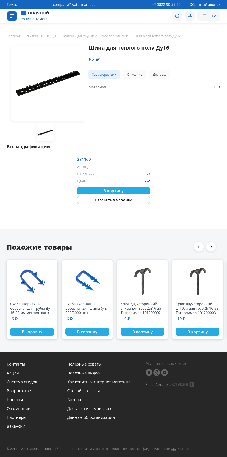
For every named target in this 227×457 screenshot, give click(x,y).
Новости (15, 399)
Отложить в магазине (113, 200)
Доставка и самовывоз (89, 408)
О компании (18, 408)
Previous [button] (199, 247)
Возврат (75, 399)
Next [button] (211, 247)
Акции (13, 373)
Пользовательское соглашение (95, 449)
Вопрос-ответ (20, 390)
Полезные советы (84, 364)
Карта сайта (183, 448)
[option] (45, 84)
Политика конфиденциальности (146, 449)
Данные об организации (91, 417)
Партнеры (16, 417)
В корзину (113, 190)
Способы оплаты (83, 390)
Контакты (16, 364)
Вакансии (16, 426)
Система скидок (22, 381)
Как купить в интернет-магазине (98, 381)
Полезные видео (83, 373)
